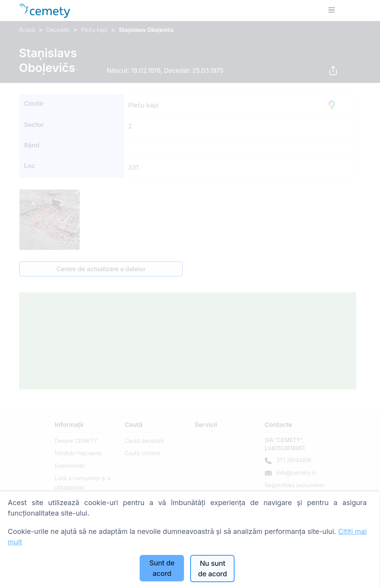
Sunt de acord (162, 568)
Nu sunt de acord (212, 568)
